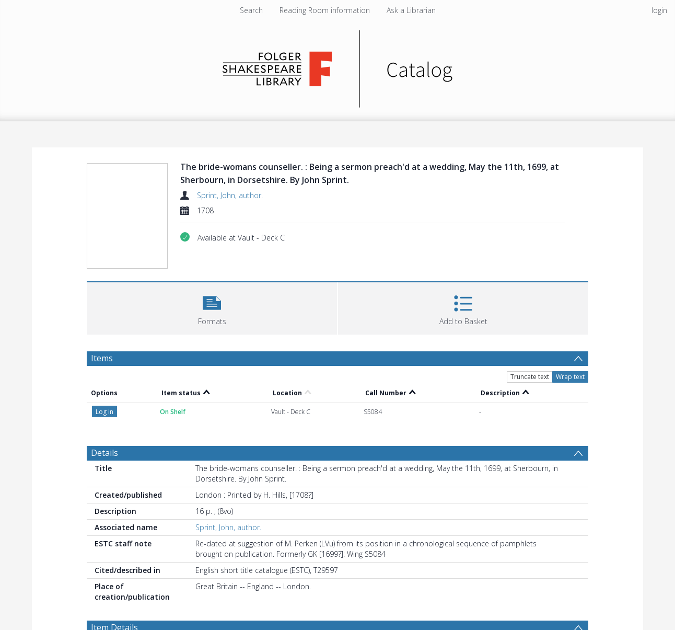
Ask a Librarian (411, 10)
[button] (212, 307)
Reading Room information (325, 10)
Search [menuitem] (251, 10)
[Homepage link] (338, 66)
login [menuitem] (659, 10)
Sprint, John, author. (230, 195)
